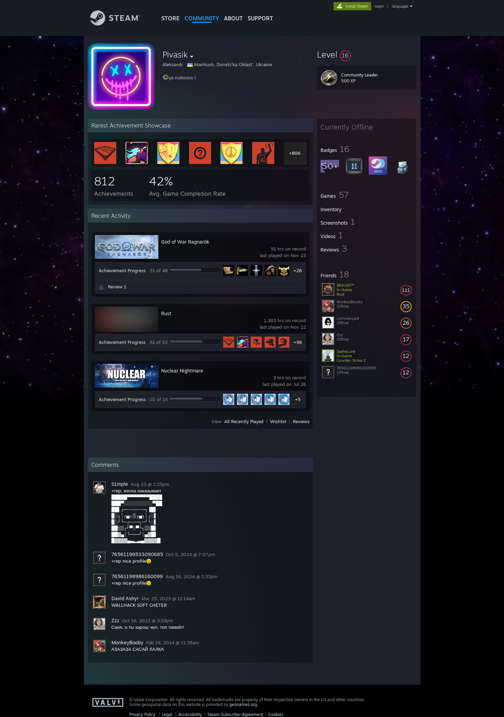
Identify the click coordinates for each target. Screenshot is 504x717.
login (379, 6)
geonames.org (243, 704)
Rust (166, 313)
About (233, 18)
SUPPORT (260, 18)
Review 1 (117, 286)
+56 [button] (298, 342)
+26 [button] (298, 270)
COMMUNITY (202, 18)
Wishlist (278, 421)
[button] (366, 54)
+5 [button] (297, 399)
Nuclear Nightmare (182, 370)
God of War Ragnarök (185, 242)
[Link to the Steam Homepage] (120, 24)
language (400, 6)
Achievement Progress (122, 270)
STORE (170, 18)
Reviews (301, 421)
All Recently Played (244, 421)
